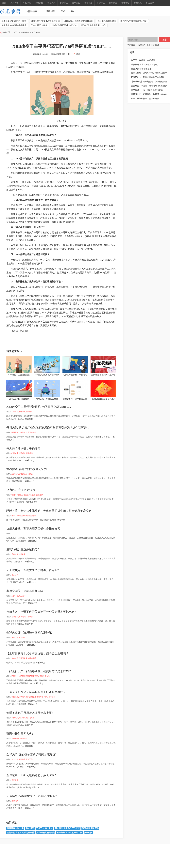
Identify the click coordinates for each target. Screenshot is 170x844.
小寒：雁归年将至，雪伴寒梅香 (145, 99)
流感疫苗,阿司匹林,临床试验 (64, 25)
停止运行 (14, 575)
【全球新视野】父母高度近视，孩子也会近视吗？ (37, 653)
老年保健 (125, 3)
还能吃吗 (14, 801)
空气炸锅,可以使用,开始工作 (22, 759)
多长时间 (14, 780)
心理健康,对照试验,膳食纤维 (22, 453)
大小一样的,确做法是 (19, 739)
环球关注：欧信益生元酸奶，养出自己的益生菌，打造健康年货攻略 (48, 510)
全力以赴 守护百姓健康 (20, 489)
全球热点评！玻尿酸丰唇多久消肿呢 (29, 632)
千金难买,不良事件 (39, 25)
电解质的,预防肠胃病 (106, 21)
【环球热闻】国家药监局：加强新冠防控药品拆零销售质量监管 (149, 82)
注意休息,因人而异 (18, 637)
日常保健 (113, 3)
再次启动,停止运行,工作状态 (22, 617)
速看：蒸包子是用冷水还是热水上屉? (29, 712)
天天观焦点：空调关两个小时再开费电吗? (32, 570)
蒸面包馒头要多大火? (19, 733)
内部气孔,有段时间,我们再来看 (22, 718)
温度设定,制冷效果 (18, 554)
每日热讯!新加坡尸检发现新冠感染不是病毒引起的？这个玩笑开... (47, 427)
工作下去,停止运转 (18, 596)
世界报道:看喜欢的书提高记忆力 (26, 469)
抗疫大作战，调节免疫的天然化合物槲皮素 (33, 528)
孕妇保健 (138, 3)
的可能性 (34, 336)
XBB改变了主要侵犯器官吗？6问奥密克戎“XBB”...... (39, 406)
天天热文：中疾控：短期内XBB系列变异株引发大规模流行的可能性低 (149, 86)
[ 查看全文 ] (29, 419)
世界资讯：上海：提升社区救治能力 (147, 90)
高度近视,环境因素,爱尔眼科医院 (78, 21)
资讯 (63, 11)
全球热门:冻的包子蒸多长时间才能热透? (31, 754)
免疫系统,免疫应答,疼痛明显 (14, 25)
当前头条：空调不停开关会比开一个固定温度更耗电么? (41, 611)
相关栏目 (32, 11)
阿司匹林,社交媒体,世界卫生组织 (45, 21)
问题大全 (39, 3)
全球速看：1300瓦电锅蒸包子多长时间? (31, 775)
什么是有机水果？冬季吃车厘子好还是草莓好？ (36, 692)
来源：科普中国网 (58, 54)
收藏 (78, 54)
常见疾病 (51, 3)
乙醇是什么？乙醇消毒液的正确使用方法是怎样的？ (39, 671)
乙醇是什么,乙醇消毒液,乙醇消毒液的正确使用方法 (30, 676)
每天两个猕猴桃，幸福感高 (23, 448)
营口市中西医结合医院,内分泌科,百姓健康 (27, 495)
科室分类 (27, 3)
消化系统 (27, 336)
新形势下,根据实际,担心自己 (93, 25)
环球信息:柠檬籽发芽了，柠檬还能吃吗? (31, 796)
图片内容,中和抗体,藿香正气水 (133, 21)
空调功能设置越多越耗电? (22, 549)
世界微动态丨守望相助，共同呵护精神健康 (149, 95)
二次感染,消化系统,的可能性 (14, 21)
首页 (4, 3)
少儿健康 (150, 3)
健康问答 (50, 11)
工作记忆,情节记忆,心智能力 (22, 474)
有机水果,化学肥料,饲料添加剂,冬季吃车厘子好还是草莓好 (33, 697)
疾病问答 (14, 3)
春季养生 (64, 3)
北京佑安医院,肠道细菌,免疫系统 (23, 516)
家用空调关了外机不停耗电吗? (25, 590)
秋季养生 (88, 3)
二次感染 (20, 336)
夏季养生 (76, 3)
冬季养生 (101, 3)
